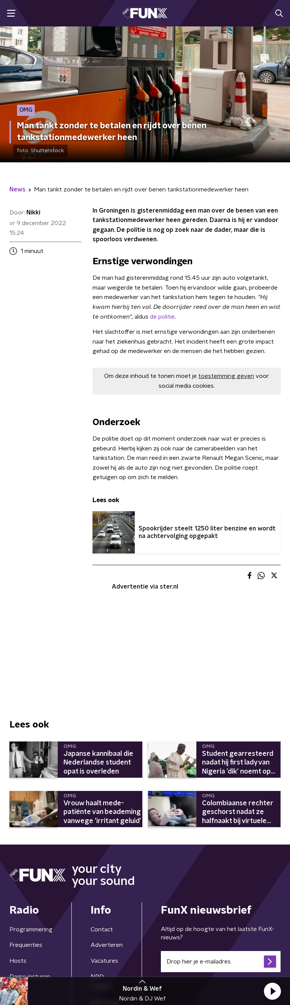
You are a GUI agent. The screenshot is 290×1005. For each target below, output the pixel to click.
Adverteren (107, 945)
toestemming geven (226, 376)
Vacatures (104, 961)
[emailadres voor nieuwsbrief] (221, 961)
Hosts (17, 961)
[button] (272, 991)
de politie (162, 317)
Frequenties (25, 945)
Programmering (30, 929)
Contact (102, 929)
